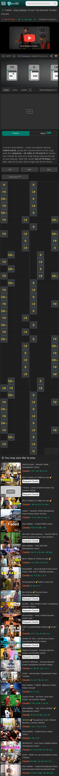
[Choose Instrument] (30, 90)
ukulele (24, 90)
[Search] (55, 3)
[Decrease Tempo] (3, 56)
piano (15, 90)
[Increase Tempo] (14, 56)
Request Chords (30, 481)
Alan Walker (20, 10)
